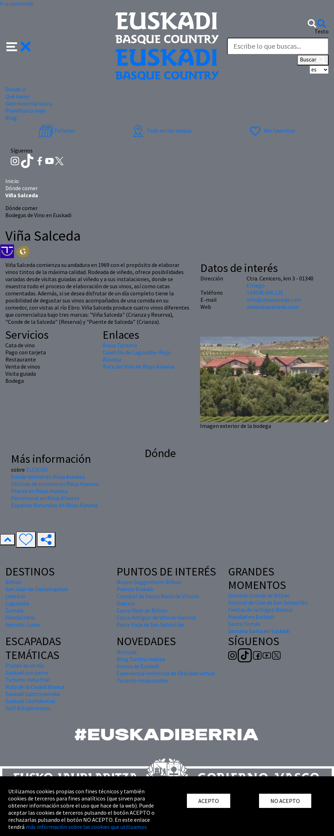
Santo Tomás (244, 623)
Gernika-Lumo (22, 624)
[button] (18, 45)
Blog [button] (11, 117)
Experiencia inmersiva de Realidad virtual (166, 673)
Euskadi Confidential (30, 700)
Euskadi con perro (26, 672)
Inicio (12, 180)
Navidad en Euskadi (251, 616)
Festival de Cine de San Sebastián (268, 602)
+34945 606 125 (265, 292)
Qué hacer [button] (17, 96)
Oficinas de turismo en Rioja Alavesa (54, 483)
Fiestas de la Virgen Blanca (260, 609)
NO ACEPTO (285, 800)
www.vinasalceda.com (272, 306)
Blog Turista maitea (141, 659)
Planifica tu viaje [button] (25, 110)
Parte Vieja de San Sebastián (150, 624)
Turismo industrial (27, 679)
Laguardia (17, 603)
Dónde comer (21, 188)
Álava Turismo (120, 345)
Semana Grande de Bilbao (259, 595)
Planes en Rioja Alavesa (39, 490)
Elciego (256, 285)
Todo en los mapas (161, 130)
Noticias (127, 651)
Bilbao (13, 581)
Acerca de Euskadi (138, 666)
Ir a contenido (17, 3)
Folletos (57, 130)
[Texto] (278, 46)
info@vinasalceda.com (274, 299)
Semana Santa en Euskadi (259, 630)
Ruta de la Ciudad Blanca (34, 686)
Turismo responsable (142, 680)
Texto (321, 31)
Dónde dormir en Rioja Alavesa (48, 476)
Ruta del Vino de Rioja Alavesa (138, 366)
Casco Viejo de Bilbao (142, 610)
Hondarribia (19, 617)
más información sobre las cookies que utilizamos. (87, 826)
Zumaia (14, 610)
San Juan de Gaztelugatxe (36, 589)
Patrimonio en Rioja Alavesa (45, 498)
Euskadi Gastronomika (32, 693)
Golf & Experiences (28, 708)
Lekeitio (15, 596)
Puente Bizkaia (135, 589)
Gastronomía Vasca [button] (28, 103)
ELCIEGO (37, 469)
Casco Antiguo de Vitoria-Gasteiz (156, 617)
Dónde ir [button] (15, 89)
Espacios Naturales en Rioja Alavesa (54, 505)
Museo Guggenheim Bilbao (149, 581)
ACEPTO (208, 800)
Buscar (313, 60)
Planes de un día (24, 665)
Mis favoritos (271, 130)
